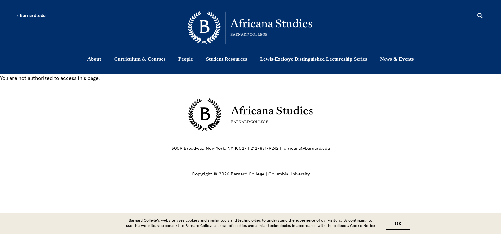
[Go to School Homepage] (252, 27)
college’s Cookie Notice (354, 227)
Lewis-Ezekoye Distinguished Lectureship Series (313, 59)
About (94, 59)
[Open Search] (480, 16)
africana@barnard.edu (307, 148)
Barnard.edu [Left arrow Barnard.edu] (31, 15)
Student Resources (226, 59)
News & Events (397, 59)
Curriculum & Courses (139, 59)
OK (398, 225)
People (185, 59)
